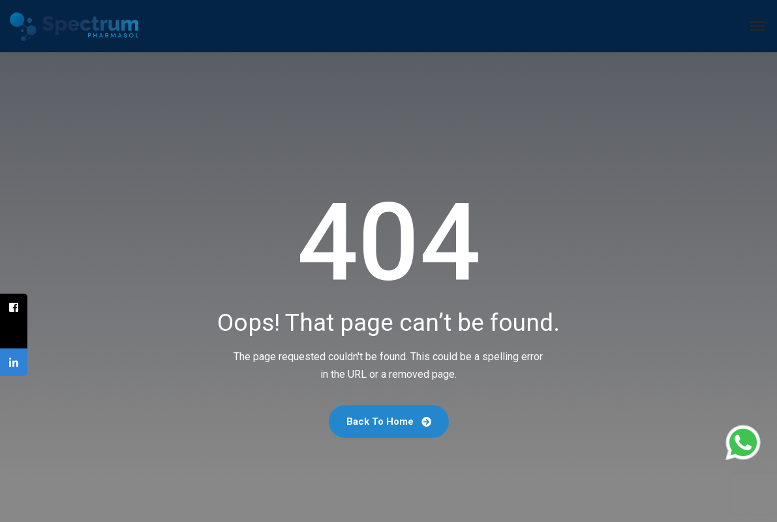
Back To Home (388, 421)
